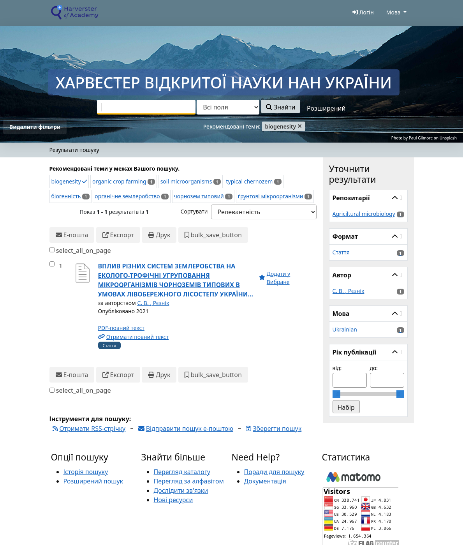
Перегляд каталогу (182, 471)
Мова (393, 12)
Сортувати (194, 211)
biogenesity (69, 181)
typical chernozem (249, 181)
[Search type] (228, 107)
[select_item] (52, 263)
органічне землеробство (127, 196)
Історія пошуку (85, 471)
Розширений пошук (93, 481)
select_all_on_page (83, 250)
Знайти (280, 107)
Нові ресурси (173, 500)
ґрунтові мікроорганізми (270, 196)
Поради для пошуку (274, 471)
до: (374, 368)
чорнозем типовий (199, 196)
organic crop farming (119, 181)
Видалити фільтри (34, 127)
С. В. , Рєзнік (153, 303)
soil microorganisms (186, 181)
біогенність (66, 196)
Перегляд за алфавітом (189, 481)
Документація (265, 481)
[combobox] (146, 107)
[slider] (336, 394)
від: (337, 368)
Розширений (326, 108)
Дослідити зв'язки (181, 490)
